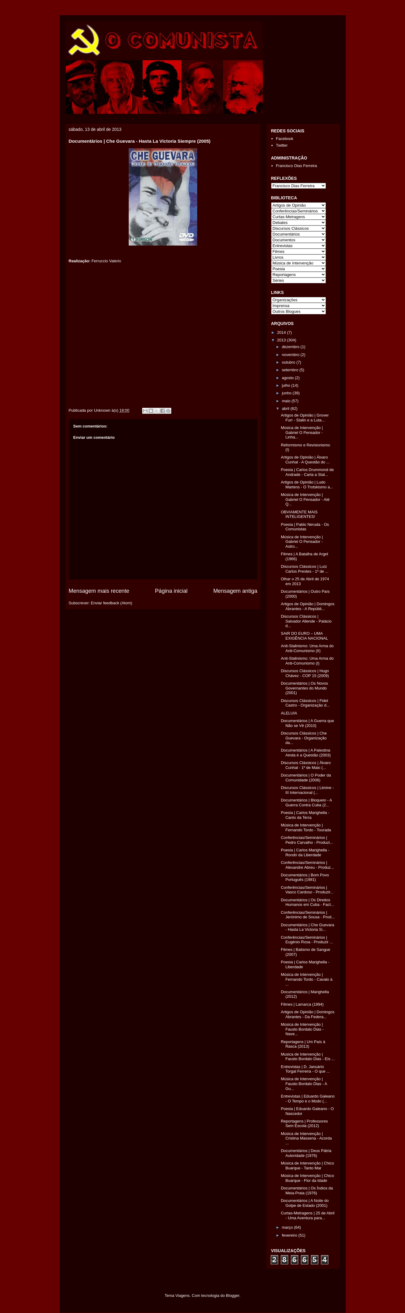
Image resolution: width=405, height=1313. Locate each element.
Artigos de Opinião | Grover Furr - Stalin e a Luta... (305, 417)
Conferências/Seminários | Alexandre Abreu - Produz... (307, 865)
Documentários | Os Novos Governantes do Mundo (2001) (304, 688)
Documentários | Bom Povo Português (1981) (305, 877)
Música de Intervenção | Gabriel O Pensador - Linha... (302, 432)
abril (286, 408)
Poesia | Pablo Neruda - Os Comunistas (305, 527)
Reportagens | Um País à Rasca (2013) (303, 1044)
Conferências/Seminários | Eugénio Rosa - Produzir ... (307, 940)
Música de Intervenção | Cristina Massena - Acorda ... (306, 1138)
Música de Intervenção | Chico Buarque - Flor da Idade (307, 1178)
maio (287, 401)
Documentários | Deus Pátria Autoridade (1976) (306, 1153)
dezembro (291, 346)
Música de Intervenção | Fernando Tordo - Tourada (306, 827)
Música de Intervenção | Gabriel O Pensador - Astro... (302, 542)
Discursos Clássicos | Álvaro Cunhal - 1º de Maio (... (306, 765)
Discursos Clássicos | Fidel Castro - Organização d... (305, 703)
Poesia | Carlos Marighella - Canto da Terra (305, 815)
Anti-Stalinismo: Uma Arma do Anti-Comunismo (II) (307, 648)
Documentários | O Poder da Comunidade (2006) (306, 777)
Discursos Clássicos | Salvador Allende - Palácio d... (306, 621)
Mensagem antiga (235, 591)
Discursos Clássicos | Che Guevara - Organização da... (304, 738)
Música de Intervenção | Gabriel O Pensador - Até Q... (305, 499)
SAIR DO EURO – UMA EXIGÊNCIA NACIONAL (304, 636)
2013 (282, 340)
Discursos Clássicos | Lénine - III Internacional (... (307, 790)
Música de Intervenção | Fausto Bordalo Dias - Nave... (302, 1029)
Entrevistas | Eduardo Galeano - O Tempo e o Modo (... (308, 1098)
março (288, 1227)
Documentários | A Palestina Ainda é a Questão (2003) (306, 752)
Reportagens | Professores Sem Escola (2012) (304, 1123)
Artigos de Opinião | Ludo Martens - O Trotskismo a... (307, 484)
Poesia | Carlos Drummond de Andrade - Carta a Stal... (307, 472)
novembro (291, 354)
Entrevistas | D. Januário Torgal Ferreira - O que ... (305, 1069)
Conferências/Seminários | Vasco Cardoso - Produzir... (307, 890)
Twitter (282, 145)
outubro (289, 362)
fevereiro (290, 1235)
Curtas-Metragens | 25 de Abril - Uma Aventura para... (307, 1215)
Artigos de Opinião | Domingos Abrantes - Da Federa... (307, 1014)
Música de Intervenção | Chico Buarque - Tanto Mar (307, 1165)
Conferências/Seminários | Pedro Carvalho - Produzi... (307, 840)
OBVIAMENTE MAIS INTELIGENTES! (299, 514)
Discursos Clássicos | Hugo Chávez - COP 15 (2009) (305, 673)
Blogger (232, 1295)
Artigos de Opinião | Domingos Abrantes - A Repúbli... (307, 606)
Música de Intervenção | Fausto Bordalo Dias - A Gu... (304, 1084)
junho (287, 393)
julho (286, 385)
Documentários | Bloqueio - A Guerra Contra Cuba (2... (306, 802)
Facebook (284, 138)
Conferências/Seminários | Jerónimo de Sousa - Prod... (308, 915)
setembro (290, 370)
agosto (288, 377)
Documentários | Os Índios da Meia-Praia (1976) (307, 1190)
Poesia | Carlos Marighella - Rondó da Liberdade (305, 852)
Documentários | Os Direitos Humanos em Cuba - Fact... (307, 902)
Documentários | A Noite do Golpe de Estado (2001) (305, 1203)
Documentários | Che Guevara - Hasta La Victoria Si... (307, 927)
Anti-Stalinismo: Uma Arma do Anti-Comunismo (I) (307, 660)
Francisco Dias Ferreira (296, 165)
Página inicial (171, 591)
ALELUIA (289, 713)
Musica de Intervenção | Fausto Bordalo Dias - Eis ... (308, 1056)
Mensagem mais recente (99, 591)
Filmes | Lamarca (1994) (302, 1004)
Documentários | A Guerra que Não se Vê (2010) (307, 723)
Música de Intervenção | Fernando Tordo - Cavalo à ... (306, 979)
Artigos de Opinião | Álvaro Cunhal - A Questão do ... (305, 459)
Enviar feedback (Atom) (111, 603)
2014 (282, 332)
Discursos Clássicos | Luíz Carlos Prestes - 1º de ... (304, 569)
